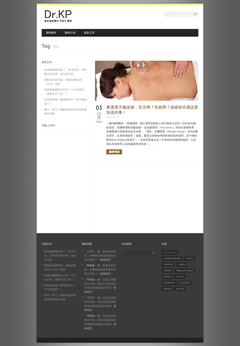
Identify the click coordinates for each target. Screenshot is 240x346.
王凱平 (91, 251)
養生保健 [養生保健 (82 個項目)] (180, 289)
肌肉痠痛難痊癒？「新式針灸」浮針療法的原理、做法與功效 (60, 255)
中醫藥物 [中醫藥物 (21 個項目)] (167, 270)
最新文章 (89, 32)
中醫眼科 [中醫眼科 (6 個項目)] (182, 264)
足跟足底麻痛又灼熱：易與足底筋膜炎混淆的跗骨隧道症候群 (100, 283)
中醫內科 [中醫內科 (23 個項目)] (190, 258)
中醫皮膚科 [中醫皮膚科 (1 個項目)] (168, 264)
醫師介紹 (70, 32)
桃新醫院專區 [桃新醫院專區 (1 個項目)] (169, 282)
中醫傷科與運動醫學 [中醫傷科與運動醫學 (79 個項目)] (172, 258)
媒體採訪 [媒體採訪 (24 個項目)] (167, 276)
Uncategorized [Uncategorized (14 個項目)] (169, 252)
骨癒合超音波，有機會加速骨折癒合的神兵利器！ (100, 255)
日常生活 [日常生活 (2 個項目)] (180, 276)
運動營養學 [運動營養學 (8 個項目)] (185, 282)
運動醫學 (51, 32)
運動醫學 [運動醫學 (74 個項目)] (167, 289)
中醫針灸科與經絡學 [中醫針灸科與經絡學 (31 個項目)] (185, 270)
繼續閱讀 (114, 151)
